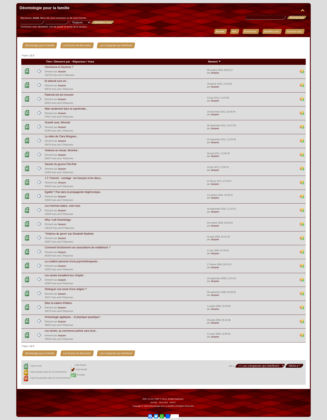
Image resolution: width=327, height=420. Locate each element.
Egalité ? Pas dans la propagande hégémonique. (73, 192)
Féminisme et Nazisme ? (59, 67)
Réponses (79, 61)
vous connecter (58, 18)
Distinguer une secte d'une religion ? (66, 289)
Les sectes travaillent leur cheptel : (64, 275)
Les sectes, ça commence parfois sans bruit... (71, 330)
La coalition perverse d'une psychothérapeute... (72, 261)
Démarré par (62, 61)
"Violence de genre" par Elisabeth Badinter (69, 233)
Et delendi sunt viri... (56, 81)
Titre (49, 61)
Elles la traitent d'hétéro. (58, 303)
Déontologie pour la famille (44, 8)
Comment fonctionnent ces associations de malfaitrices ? (77, 247)
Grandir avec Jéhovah (57, 122)
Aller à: (232, 366)
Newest (214, 61)
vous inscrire (79, 18)
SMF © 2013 (161, 399)
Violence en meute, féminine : (62, 150)
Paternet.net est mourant (59, 94)
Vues (91, 61)
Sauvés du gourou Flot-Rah (61, 164)
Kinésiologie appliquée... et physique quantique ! (73, 317)
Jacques (62, 71)
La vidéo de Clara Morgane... (61, 136)
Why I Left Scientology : (58, 219)
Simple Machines (176, 399)
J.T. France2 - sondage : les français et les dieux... (74, 178)
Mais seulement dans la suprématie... (66, 108)
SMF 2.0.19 (147, 399)
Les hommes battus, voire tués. (63, 205)
